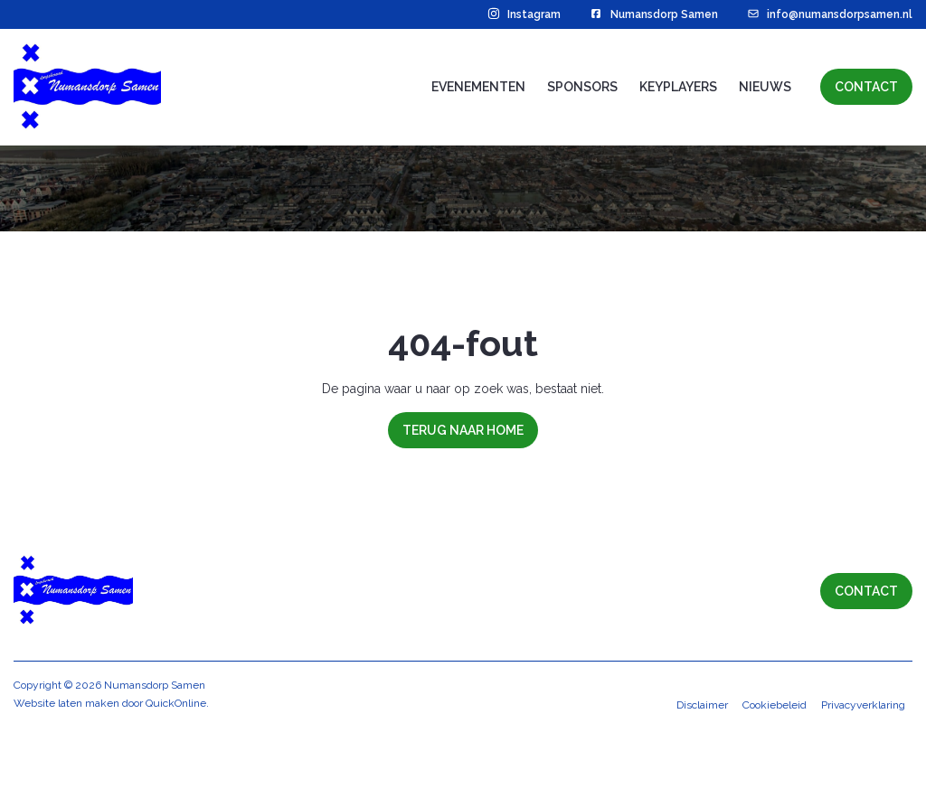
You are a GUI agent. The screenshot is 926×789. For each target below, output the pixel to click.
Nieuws (765, 87)
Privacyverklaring (863, 767)
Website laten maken (66, 765)
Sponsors (582, 87)
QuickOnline (176, 765)
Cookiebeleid (774, 767)
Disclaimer (702, 767)
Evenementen (478, 87)
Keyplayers (678, 87)
